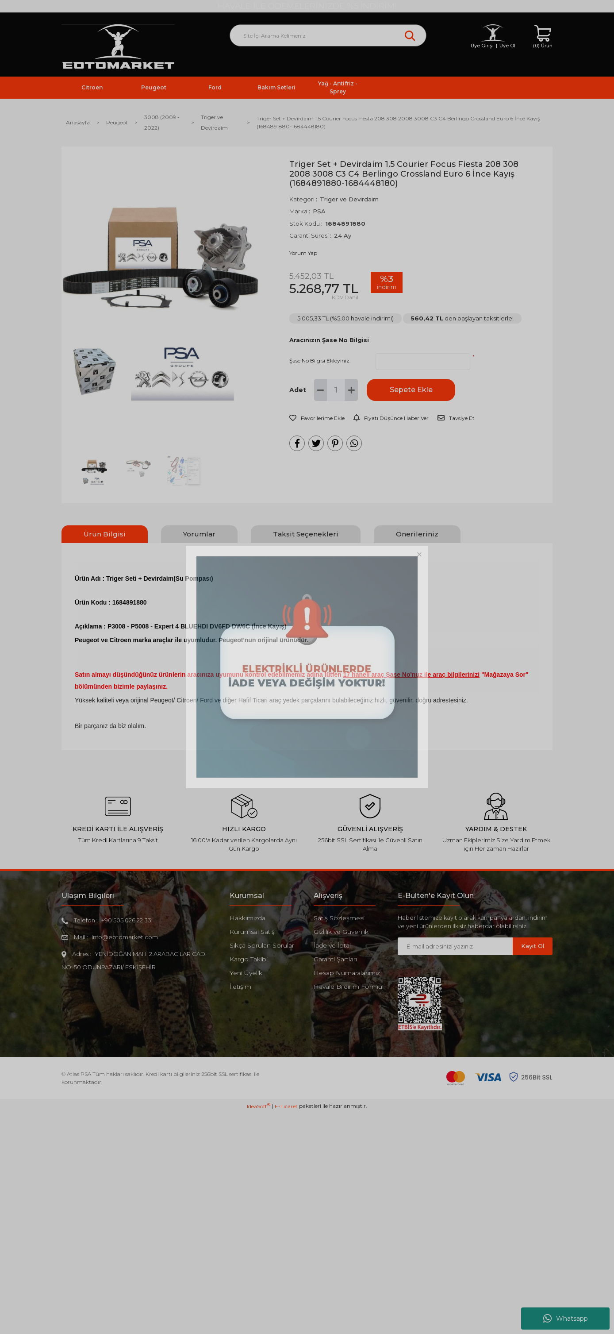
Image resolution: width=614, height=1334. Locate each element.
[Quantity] (336, 390)
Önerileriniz (417, 534)
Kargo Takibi (249, 959)
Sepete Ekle (411, 390)
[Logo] (118, 47)
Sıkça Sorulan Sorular (262, 945)
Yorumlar (199, 534)
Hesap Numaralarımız (347, 973)
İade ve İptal (332, 945)
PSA (319, 211)
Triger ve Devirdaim (349, 199)
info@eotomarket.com (125, 937)
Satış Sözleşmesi (339, 918)
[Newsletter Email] (455, 946)
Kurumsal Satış (252, 932)
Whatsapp (565, 1318)
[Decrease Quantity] (320, 390)
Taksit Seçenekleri (305, 534)
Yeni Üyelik (246, 973)
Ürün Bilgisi (105, 534)
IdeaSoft (258, 1327)
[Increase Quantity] (351, 390)
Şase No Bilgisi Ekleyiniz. (320, 360)
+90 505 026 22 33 (126, 920)
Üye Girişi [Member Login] (482, 45)
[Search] (328, 35)
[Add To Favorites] (317, 418)
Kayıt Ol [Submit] (532, 945)
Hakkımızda (247, 918)
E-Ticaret (286, 1327)
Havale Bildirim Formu (348, 987)
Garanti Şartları (335, 959)
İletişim (240, 987)
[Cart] (543, 37)
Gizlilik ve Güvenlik (341, 932)
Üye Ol (507, 45)
